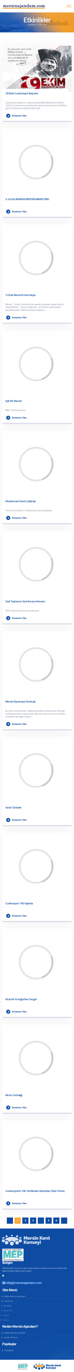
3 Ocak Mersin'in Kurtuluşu (20, 295)
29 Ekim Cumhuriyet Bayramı (21, 93)
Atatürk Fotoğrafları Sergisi (21, 999)
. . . (40, 1220)
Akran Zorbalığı (13, 1095)
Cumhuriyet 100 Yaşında (19, 903)
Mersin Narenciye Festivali (20, 701)
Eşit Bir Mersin (13, 401)
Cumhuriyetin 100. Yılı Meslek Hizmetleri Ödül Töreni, (35, 1191)
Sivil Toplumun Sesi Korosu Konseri (25, 601)
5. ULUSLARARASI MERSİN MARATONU (27, 199)
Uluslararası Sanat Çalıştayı (20, 501)
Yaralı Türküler (13, 807)
